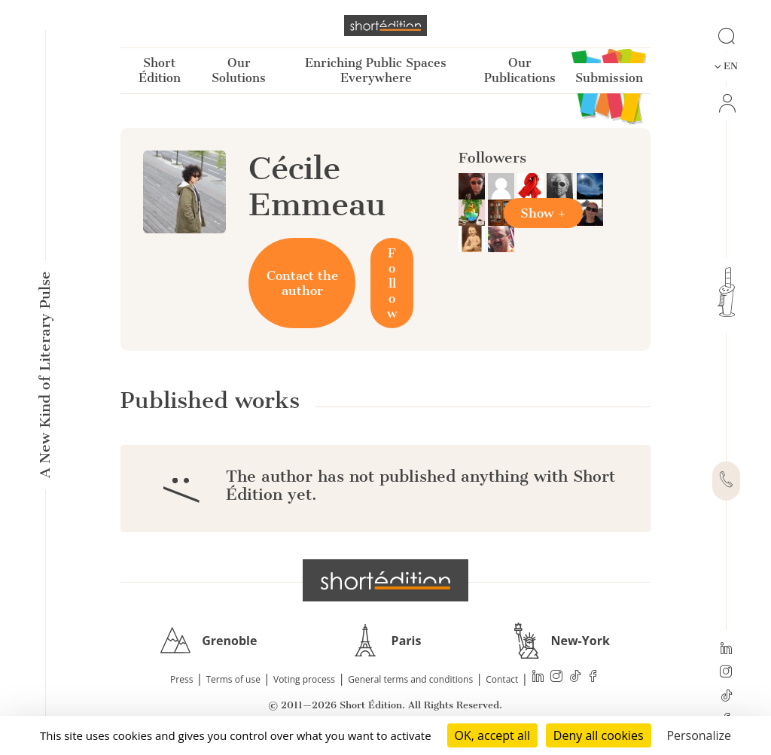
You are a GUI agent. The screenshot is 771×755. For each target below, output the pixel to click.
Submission (609, 78)
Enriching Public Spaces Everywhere (375, 70)
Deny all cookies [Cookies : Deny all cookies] (598, 735)
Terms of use (233, 679)
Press (181, 679)
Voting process (304, 679)
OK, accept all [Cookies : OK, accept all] (492, 735)
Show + (543, 213)
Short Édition (160, 70)
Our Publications (520, 70)
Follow (392, 283)
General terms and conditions (410, 679)
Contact (502, 679)
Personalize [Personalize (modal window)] (698, 735)
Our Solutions (239, 70)
